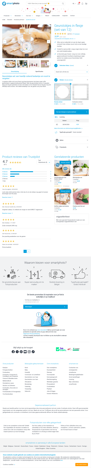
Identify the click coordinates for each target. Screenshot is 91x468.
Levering (71, 379)
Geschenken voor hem (31, 379)
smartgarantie (73, 370)
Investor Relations (52, 393)
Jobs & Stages (51, 391)
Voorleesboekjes (8, 394)
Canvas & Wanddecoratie (10, 378)
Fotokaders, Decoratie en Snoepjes (10, 388)
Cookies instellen (9, 464)
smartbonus (72, 372)
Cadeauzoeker (56, 15)
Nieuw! (47, 15)
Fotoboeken (6, 372)
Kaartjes (5, 367)
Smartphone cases (8, 383)
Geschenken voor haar (31, 377)
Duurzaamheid (51, 370)
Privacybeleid (51, 384)
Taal (39, 160)
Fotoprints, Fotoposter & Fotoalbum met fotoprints (10, 375)
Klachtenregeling (52, 379)
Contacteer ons (73, 367)
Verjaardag (28, 389)
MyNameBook (7, 381)
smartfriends (73, 384)
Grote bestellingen (74, 377)
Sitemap (49, 372)
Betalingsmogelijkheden (76, 374)
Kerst (26, 367)
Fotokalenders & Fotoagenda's (12, 391)
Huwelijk (27, 372)
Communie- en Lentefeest (32, 374)
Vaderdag (27, 386)
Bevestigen (28, 307)
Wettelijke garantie (52, 382)
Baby (26, 370)
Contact (72, 15)
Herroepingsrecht (52, 377)
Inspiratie (65, 15)
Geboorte (27, 391)
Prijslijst (49, 389)
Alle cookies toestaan (81, 464)
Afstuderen (28, 382)
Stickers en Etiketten (9, 385)
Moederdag (28, 384)
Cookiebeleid (51, 386)
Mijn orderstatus (74, 382)
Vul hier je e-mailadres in (32, 300)
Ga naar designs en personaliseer (66, 112)
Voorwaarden (51, 374)
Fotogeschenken (8, 370)
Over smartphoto (52, 367)
